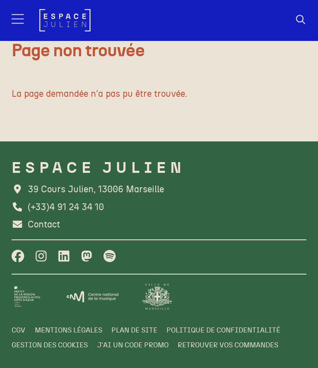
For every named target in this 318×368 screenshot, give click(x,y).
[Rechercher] (300, 20)
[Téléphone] (58, 207)
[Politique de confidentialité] (223, 331)
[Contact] (36, 225)
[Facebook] (18, 257)
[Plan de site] (134, 331)
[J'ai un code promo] (133, 345)
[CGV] (18, 331)
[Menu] (19, 20)
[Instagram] (41, 257)
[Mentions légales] (68, 331)
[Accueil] (65, 20)
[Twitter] (86, 257)
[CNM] (93, 296)
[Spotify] (110, 257)
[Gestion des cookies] (50, 345)
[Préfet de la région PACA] (27, 297)
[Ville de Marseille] (157, 297)
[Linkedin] (64, 257)
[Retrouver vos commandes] (228, 345)
